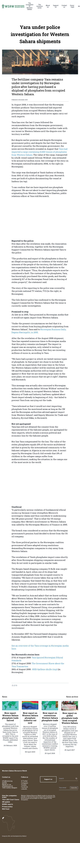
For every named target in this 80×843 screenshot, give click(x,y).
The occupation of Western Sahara (29, 6)
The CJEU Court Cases (10, 799)
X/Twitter (24, 781)
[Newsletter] (64, 787)
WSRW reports (7, 804)
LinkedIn (24, 789)
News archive (72, 697)
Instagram (24, 783)
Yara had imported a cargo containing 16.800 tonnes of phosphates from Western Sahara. (39, 152)
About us (48, 6)
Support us (55, 6)
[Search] (66, 778)
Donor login (72, 6)
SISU (9, 836)
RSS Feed (5, 809)
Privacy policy (7, 807)
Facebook (24, 787)
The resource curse (39, 6)
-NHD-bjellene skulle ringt (44, 669)
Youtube (24, 785)
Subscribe (74, 787)
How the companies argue (9, 796)
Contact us (64, 6)
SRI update (6, 802)
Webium (24, 836)
